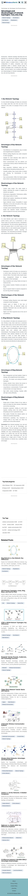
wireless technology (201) (14, 530)
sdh (3, 603)
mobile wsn (18, 837)
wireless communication (14, 667)
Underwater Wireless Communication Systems (12, 724)
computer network (6, 870)
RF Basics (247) (6, 488)
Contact (14, 890)
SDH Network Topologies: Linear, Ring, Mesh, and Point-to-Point (13, 591)
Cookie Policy (14, 886)
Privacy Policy (14, 883)
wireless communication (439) (9, 521)
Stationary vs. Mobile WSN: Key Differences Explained (11, 825)
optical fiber (20, 603)
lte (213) (4, 530)
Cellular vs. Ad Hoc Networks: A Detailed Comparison (14, 793)
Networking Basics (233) (17, 488)
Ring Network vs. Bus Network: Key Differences (12, 558)
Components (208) (7, 490)
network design (5, 22)
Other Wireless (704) (7, 485)
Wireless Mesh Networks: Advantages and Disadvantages (13, 758)
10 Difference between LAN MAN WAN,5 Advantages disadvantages (14, 860)
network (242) (18, 524)
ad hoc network (5, 773)
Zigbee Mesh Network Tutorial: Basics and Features (13, 690)
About (14, 881)
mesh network (5, 637)
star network (5, 20)
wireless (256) (10, 524)
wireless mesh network (7, 770)
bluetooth (4, 667)
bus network (16, 17)
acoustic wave (20, 736)
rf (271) (4, 524)
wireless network (6, 805)
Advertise (14, 888)
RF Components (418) (19, 485)
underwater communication (8, 736)
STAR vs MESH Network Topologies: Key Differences (14, 623)
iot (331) (20, 521)
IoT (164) (15, 490)
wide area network (6, 872)
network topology (6, 17)
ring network (14, 20)
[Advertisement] (14, 40)
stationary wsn (5, 840)
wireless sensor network (7, 837)
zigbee (3, 702)
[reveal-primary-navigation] (25, 2)
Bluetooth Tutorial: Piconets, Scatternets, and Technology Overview (14, 657)
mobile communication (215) (15, 527)
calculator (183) (6, 532)
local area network (18, 870)
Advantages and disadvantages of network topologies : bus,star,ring (18, 8)
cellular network (6, 803)
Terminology (4, 8)
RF (9, 2)
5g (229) (4, 527)
